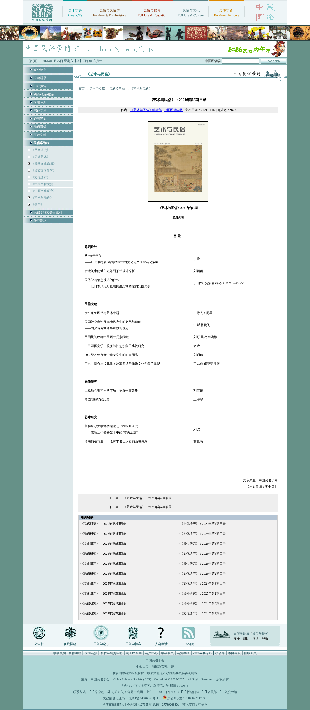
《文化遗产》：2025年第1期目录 (103, 583)
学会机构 (59, 653)
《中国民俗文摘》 (43, 184)
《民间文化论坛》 (43, 164)
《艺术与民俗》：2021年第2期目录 (147, 498)
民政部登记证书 (114, 698)
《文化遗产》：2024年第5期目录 (103, 593)
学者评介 (40, 102)
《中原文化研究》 (43, 191)
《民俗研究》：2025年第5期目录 (103, 553)
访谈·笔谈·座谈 (44, 94)
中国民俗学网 (173, 110)
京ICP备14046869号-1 (143, 698)
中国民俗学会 (100, 679)
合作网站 (75, 653)
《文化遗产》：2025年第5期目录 (103, 544)
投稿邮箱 (193, 692)
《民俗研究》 (40, 150)
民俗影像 (40, 127)
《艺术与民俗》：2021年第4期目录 (147, 507)
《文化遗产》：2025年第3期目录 (103, 563)
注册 (237, 638)
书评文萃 (40, 110)
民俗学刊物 (117, 89)
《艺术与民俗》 (41, 198)
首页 (81, 89)
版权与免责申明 (112, 653)
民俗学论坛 (101, 644)
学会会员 (167, 653)
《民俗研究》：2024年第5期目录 (103, 613)
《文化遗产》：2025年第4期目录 (203, 553)
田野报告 (40, 86)
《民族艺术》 (40, 157)
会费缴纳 (183, 653)
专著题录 (40, 78)
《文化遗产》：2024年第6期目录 (203, 583)
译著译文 (40, 118)
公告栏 (39, 644)
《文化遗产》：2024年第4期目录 (203, 613)
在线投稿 (70, 644)
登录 (265, 638)
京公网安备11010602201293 (186, 698)
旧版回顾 (250, 653)
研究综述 (40, 220)
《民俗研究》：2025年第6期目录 (203, 544)
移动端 (220, 653)
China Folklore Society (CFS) (132, 679)
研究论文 (40, 70)
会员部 (212, 692)
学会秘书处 (103, 692)
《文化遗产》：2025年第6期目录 (203, 534)
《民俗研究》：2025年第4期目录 (203, 563)
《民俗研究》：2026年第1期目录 (103, 534)
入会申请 (161, 644)
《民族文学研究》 (43, 170)
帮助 (246, 638)
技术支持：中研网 (195, 704)
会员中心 (151, 653)
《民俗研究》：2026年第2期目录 (103, 524)
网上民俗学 (134, 653)
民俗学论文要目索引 (48, 212)
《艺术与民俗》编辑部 (146, 110)
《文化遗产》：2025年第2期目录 (203, 573)
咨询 (255, 638)
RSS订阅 (188, 644)
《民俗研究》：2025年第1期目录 (103, 603)
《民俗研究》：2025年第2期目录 (203, 593)
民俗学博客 (133, 644)
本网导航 (234, 653)
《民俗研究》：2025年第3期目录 (103, 573)
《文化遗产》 (40, 177)
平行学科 (40, 135)
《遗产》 (37, 204)
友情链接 (91, 653)
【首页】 (33, 61)
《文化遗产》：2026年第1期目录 (203, 524)
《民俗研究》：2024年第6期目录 (203, 603)
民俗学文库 (97, 89)
